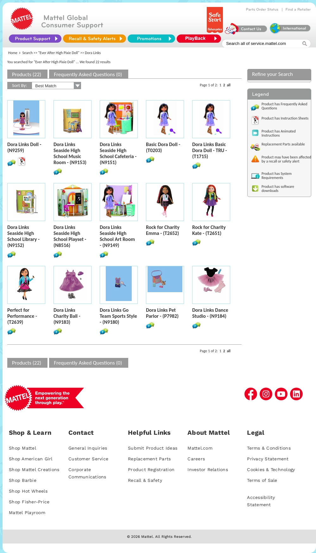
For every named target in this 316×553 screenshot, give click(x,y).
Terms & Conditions (269, 448)
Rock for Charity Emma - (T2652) (163, 230)
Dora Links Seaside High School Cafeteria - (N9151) (118, 153)
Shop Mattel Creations (34, 469)
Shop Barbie (22, 480)
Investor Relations (207, 469)
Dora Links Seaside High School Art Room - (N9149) (117, 236)
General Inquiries (87, 448)
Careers (196, 458)
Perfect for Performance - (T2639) (22, 316)
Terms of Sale (262, 480)
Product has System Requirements (277, 175)
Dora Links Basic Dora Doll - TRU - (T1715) (209, 150)
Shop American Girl (31, 458)
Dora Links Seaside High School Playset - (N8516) (70, 236)
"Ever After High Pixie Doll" (58, 53)
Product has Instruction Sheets (285, 118)
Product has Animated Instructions (279, 133)
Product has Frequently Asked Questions (284, 106)
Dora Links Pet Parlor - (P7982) (162, 313)
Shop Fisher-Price (29, 501)
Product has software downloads (278, 188)
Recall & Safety (145, 480)
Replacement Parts (149, 458)
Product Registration (151, 469)
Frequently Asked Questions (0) (88, 74)
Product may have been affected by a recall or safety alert (286, 159)
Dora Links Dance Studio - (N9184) (210, 313)
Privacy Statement (267, 458)
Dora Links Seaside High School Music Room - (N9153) (70, 153)
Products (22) (26, 74)
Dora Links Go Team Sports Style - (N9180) (118, 316)
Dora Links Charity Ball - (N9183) (67, 316)
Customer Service (88, 458)
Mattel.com (199, 448)
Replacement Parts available (283, 144)
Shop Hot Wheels (28, 491)
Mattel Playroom (27, 512)
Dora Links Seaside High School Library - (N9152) (23, 236)
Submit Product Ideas (152, 448)
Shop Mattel (22, 448)
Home (12, 53)
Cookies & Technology (271, 469)
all (229, 85)
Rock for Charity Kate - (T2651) (209, 230)
